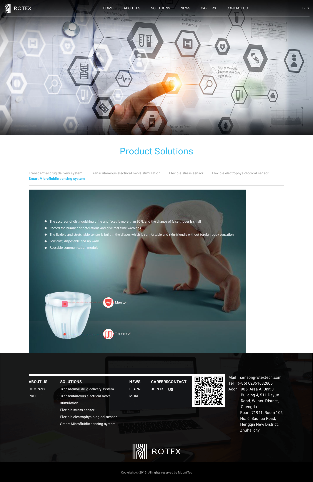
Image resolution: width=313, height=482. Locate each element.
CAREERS (208, 10)
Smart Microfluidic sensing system (132, 178)
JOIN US (157, 388)
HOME (108, 10)
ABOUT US (132, 10)
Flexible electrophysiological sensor (60, 178)
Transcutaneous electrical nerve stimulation (137, 173)
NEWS (185, 10)
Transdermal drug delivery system (59, 173)
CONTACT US (237, 10)
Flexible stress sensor (204, 173)
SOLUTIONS (160, 10)
